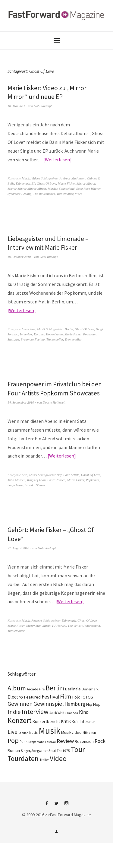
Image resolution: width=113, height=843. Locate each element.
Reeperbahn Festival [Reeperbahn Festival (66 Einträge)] (42, 742)
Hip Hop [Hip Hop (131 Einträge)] (93, 704)
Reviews (36, 620)
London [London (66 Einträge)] (23, 733)
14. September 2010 (21, 402)
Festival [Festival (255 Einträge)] (50, 696)
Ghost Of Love (46, 183)
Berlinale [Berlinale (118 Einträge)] (73, 689)
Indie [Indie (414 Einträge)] (14, 712)
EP (33, 183)
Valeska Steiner (35, 485)
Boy (59, 475)
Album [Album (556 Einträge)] (17, 688)
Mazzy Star (33, 625)
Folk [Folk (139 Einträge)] (76, 697)
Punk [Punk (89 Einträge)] (23, 741)
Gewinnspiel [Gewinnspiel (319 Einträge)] (48, 703)
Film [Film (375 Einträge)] (65, 696)
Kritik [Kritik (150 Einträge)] (66, 721)
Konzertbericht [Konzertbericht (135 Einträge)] (46, 721)
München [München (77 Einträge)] (89, 732)
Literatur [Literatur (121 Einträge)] (87, 721)
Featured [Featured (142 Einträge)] (32, 697)
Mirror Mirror (86, 183)
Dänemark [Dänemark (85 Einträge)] (90, 689)
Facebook (46, 805)
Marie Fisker (66, 183)
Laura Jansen (56, 480)
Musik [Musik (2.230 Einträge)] (49, 730)
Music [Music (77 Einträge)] (33, 732)
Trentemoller (54, 339)
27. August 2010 (18, 548)
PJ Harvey (59, 625)
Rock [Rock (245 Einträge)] (100, 741)
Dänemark (23, 183)
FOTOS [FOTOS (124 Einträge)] (87, 697)
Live (24, 475)
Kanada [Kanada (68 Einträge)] (72, 713)
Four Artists (71, 475)
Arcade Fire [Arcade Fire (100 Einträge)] (36, 688)
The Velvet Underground (84, 625)
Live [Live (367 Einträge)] (12, 731)
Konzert (39, 334)
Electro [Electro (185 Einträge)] (15, 697)
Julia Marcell (16, 480)
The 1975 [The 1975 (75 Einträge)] (63, 751)
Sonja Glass (16, 485)
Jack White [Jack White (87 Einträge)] (57, 712)
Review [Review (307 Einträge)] (65, 740)
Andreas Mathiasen (72, 178)
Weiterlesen (57, 160)
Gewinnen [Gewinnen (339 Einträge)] (20, 703)
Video (78, 193)
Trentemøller (65, 193)
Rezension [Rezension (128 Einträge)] (84, 741)
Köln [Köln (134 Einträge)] (76, 721)
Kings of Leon (36, 480)
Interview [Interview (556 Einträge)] (35, 711)
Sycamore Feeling (19, 193)
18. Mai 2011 (16, 106)
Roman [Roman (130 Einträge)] (14, 750)
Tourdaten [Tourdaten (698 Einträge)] (23, 758)
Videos (35, 178)
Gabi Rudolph (43, 106)
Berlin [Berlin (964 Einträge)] (55, 687)
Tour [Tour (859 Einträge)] (78, 749)
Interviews (29, 329)
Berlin (69, 329)
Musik (26, 178)
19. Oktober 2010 (19, 256)
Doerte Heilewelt (54, 402)
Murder (52, 188)
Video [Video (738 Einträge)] (58, 758)
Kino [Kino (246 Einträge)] (84, 712)
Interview (26, 334)
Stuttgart (13, 339)
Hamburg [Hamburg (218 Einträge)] (74, 704)
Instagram (66, 805)
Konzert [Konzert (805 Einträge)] (20, 720)
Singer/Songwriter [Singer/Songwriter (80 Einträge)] (34, 751)
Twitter (56, 805)
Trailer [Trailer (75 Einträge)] (44, 760)
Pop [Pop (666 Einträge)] (13, 740)
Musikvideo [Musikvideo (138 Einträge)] (71, 732)
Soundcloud (67, 188)
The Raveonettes (44, 193)
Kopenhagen (54, 334)
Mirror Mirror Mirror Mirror (27, 188)
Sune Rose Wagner (88, 188)
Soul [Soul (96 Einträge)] (52, 750)
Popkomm (89, 334)
